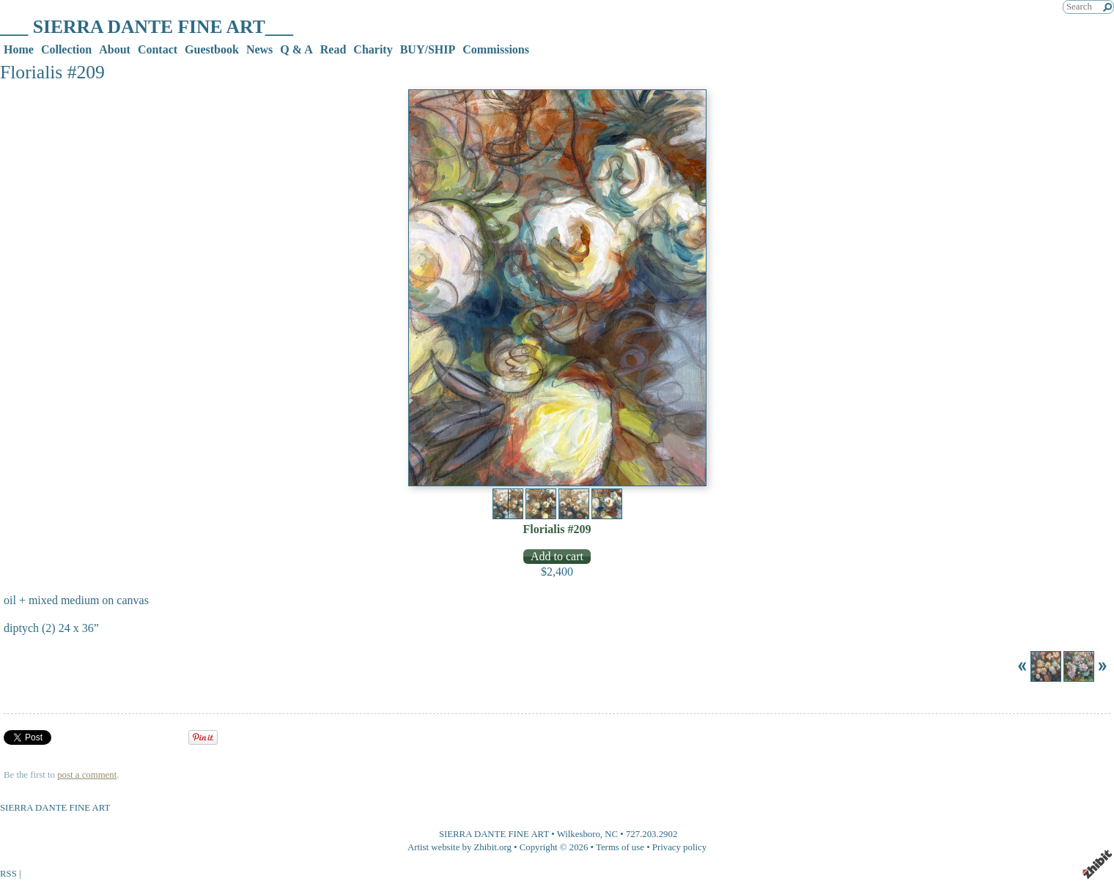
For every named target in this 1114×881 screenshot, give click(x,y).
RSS (8, 874)
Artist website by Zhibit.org (459, 847)
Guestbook (212, 49)
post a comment (87, 775)
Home (19, 49)
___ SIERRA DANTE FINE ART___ (146, 26)
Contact (157, 49)
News (259, 49)
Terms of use (620, 847)
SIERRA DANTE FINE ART (494, 834)
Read (333, 49)
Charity (372, 49)
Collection (66, 49)
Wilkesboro (578, 834)
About (114, 49)
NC (611, 834)
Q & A (296, 49)
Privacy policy (679, 847)
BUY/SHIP (428, 49)
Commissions (495, 49)
